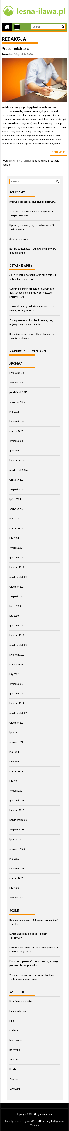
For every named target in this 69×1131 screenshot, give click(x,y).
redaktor (6, 164)
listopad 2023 (16, 567)
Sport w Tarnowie (18, 239)
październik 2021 (18, 713)
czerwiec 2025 (17, 402)
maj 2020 (14, 858)
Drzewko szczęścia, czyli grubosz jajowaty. (32, 201)
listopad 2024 (16, 460)
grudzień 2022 (16, 625)
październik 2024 (18, 470)
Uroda (12, 1069)
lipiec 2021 (15, 732)
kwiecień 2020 (16, 868)
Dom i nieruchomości (20, 1001)
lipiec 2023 (15, 606)
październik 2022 (18, 645)
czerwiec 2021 (17, 742)
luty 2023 (14, 615)
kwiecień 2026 (16, 372)
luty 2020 (14, 888)
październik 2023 (18, 577)
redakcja (54, 160)
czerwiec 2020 (17, 849)
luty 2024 (14, 538)
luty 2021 (14, 781)
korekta (45, 160)
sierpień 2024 (16, 489)
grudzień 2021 (16, 693)
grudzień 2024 (16, 450)
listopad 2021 (16, 703)
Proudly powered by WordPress (22, 1121)
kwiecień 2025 (16, 421)
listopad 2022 (16, 635)
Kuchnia (13, 1030)
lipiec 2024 (15, 499)
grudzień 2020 (16, 800)
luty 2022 (14, 674)
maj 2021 (14, 752)
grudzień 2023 (16, 557)
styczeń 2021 (16, 790)
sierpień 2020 (16, 829)
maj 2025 (14, 411)
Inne (11, 1020)
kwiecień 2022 (16, 654)
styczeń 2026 (16, 382)
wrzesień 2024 (17, 479)
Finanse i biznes (22, 160)
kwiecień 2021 (16, 761)
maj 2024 (14, 518)
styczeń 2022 (16, 683)
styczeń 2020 (16, 897)
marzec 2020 (16, 878)
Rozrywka (14, 1049)
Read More (58, 152)
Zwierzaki (14, 1088)
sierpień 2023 (16, 596)
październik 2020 (18, 820)
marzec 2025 (16, 431)
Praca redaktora (15, 48)
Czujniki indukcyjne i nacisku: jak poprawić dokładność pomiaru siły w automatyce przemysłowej (31, 292)
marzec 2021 (16, 771)
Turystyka (14, 1059)
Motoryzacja (16, 1040)
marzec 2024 (16, 528)
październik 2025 (18, 392)
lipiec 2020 (15, 839)
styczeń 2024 (16, 547)
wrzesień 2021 (17, 722)
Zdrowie (13, 1079)
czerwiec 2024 (17, 509)
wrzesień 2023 (17, 586)
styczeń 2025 (16, 441)
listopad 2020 (16, 810)
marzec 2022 (16, 664)
